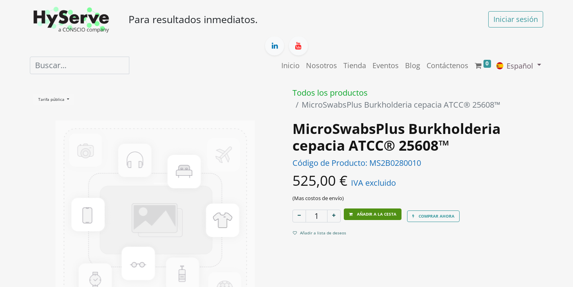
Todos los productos (330, 92)
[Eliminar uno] (299, 216)
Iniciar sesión (515, 19)
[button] (372, 214)
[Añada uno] (334, 216)
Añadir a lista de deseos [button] (319, 233)
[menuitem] (290, 65)
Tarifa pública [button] (52, 99)
